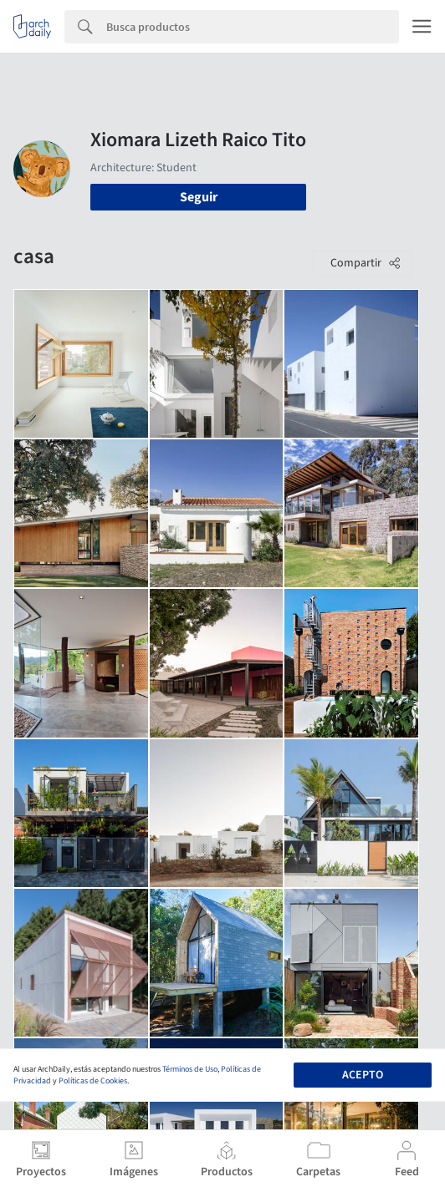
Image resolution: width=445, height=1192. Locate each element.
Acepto (362, 1075)
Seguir (198, 197)
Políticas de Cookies (93, 1081)
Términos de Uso (189, 1069)
